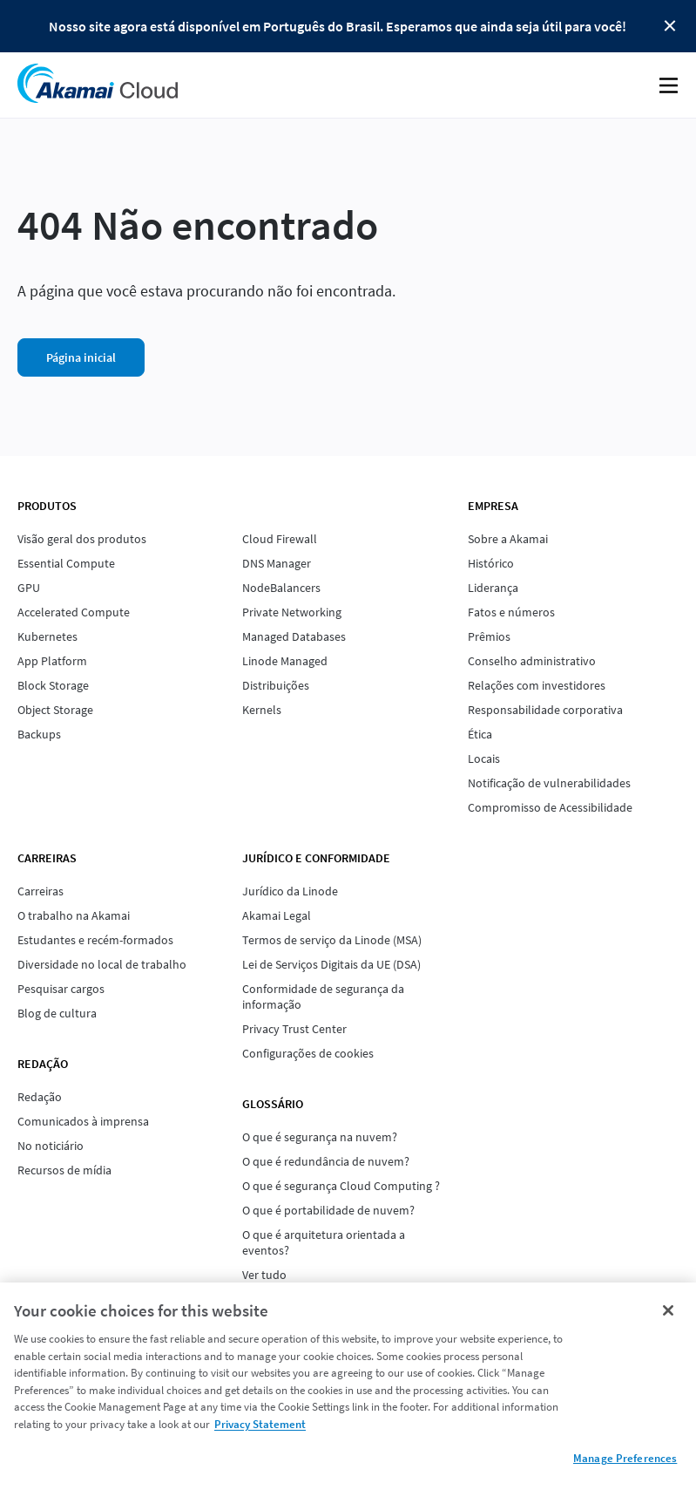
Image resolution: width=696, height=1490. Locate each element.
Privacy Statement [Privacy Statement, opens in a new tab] (260, 1424)
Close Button (669, 26)
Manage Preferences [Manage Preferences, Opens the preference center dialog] (625, 1458)
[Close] (668, 1310)
